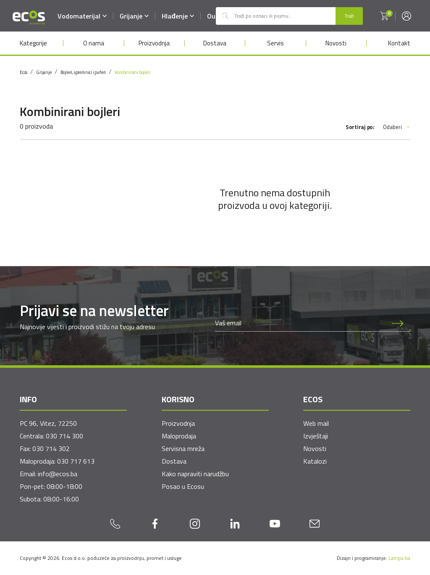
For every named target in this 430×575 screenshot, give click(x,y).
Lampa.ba (399, 558)
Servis (275, 43)
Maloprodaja (179, 436)
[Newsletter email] (300, 323)
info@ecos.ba (57, 474)
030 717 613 (75, 461)
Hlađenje (178, 16)
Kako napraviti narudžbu (195, 474)
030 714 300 (64, 436)
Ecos (23, 72)
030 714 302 (51, 448)
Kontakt (399, 43)
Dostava (214, 43)
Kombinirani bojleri (132, 72)
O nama (93, 43)
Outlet (216, 16)
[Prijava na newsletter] (397, 323)
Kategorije (33, 43)
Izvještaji (315, 436)
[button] (384, 16)
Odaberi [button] (396, 127)
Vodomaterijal (82, 16)
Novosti (335, 43)
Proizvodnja (154, 43)
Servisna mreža (183, 448)
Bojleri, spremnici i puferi (83, 72)
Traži (349, 16)
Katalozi (315, 461)
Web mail (316, 423)
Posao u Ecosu (183, 486)
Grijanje (134, 16)
